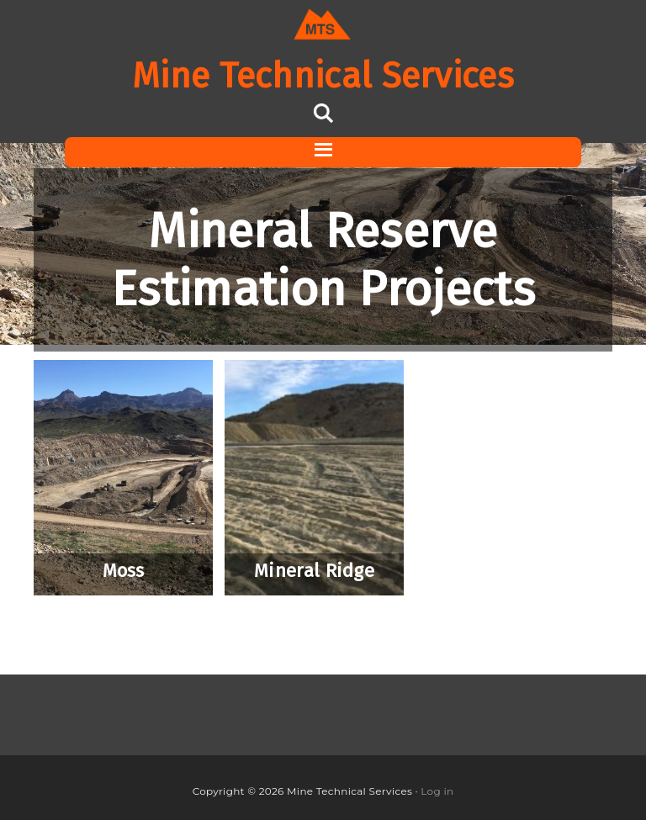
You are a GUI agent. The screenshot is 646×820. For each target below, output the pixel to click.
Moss (124, 571)
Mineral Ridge (314, 571)
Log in (437, 791)
